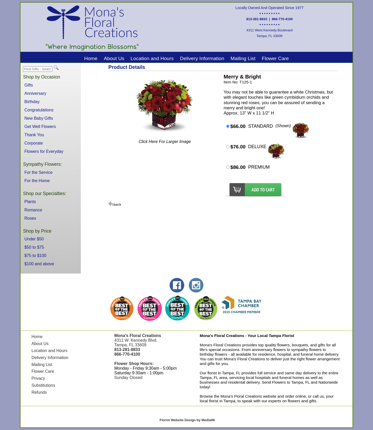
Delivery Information (202, 58)
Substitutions (43, 385)
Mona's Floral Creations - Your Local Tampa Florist (247, 335)
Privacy (38, 378)
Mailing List (243, 58)
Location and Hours (152, 58)
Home (90, 58)
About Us (114, 58)
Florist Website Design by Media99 (187, 420)
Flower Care (275, 58)
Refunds (39, 392)
